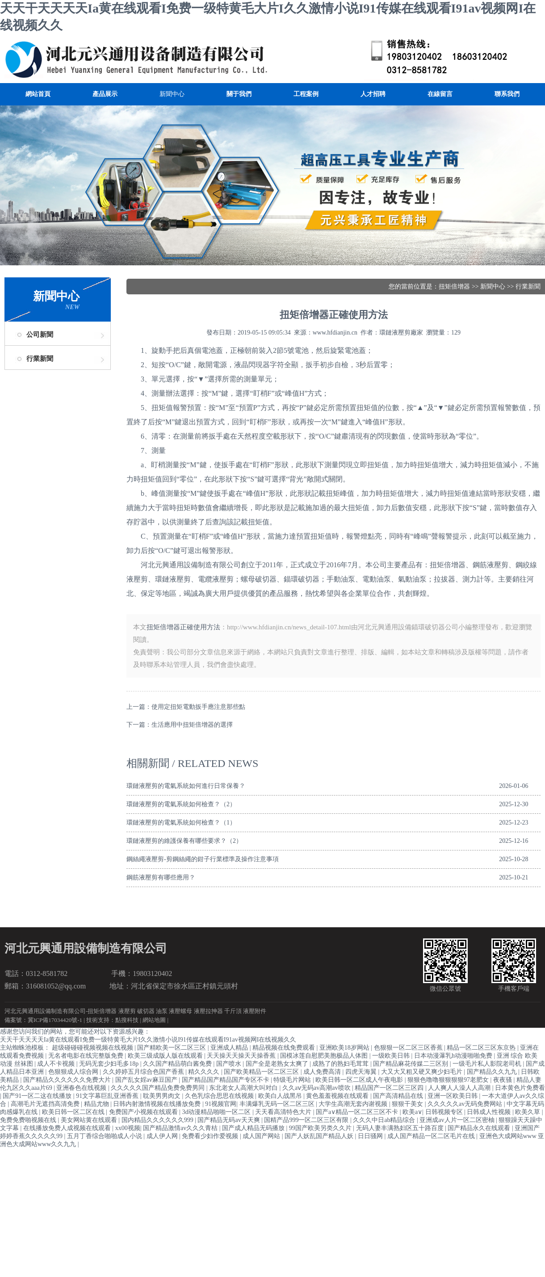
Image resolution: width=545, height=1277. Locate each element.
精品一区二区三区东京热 (482, 1047)
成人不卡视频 (56, 1063)
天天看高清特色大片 (284, 1112)
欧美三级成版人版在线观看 (166, 1055)
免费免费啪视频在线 (29, 1120)
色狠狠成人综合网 (74, 1071)
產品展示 (104, 94)
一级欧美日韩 (391, 1055)
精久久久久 (204, 1071)
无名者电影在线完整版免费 (86, 1055)
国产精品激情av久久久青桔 (181, 1128)
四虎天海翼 (361, 1071)
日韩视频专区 (445, 1112)
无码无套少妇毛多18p (109, 1063)
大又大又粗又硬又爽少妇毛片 (422, 1071)
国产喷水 (229, 1063)
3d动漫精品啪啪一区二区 (217, 1112)
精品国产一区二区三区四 (390, 1087)
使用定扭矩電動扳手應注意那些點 (198, 706)
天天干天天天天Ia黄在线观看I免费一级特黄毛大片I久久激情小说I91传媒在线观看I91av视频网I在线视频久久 (148, 1039)
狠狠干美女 (408, 1104)
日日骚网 (371, 1136)
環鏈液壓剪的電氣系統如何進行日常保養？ (185, 786)
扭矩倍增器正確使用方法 (183, 627)
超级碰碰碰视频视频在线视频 (93, 1047)
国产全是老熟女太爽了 (278, 1063)
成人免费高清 (323, 1071)
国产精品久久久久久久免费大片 (68, 1079)
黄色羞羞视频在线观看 (338, 1096)
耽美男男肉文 (162, 1096)
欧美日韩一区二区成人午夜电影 (360, 1079)
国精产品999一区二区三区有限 (307, 1120)
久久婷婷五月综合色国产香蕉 (144, 1071)
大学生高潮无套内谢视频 (354, 1104)
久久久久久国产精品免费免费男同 (158, 1087)
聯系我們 (507, 94)
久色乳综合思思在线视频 (220, 1096)
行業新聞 (39, 358)
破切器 (146, 1011)
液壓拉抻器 (208, 1011)
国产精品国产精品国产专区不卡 (226, 1079)
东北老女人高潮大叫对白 (244, 1087)
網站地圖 (154, 1020)
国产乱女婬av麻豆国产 (147, 1079)
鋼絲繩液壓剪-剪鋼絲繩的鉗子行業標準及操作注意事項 (202, 859)
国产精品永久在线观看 (480, 1128)
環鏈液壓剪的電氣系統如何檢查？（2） (181, 804)
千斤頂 (233, 1011)
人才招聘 (373, 94)
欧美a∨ (412, 1112)
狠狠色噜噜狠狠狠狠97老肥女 (448, 1079)
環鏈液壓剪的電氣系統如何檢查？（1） (181, 822)
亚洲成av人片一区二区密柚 (457, 1120)
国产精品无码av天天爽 (229, 1120)
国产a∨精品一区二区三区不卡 (358, 1112)
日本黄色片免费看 (520, 1087)
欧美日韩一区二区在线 (74, 1112)
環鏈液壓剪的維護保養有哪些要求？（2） (184, 840)
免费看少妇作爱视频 (211, 1136)
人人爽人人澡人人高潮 (460, 1087)
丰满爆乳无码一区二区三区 (277, 1104)
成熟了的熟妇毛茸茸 (341, 1063)
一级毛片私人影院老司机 (488, 1063)
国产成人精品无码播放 (254, 1128)
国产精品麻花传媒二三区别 (411, 1063)
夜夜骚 (503, 1079)
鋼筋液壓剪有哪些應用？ (160, 877)
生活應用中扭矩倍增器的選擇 (192, 724)
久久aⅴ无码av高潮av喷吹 (317, 1087)
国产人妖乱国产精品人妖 (320, 1136)
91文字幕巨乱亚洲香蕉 (108, 1096)
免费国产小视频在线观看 (144, 1112)
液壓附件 (254, 1011)
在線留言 (440, 94)
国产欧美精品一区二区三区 (262, 1071)
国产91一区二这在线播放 (38, 1096)
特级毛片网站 (293, 1079)
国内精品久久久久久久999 (158, 1120)
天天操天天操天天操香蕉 (242, 1055)
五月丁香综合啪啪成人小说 (105, 1136)
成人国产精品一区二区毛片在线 (432, 1136)
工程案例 (306, 94)
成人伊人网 (163, 1136)
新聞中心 (171, 94)
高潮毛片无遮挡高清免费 (46, 1104)
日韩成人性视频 (489, 1112)
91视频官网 (220, 1104)
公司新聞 (39, 334)
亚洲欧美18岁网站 (345, 1047)
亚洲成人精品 (230, 1047)
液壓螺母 (180, 1011)
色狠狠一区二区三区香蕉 (409, 1047)
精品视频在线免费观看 (284, 1047)
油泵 (162, 1011)
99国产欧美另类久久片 (321, 1128)
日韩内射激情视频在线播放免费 (157, 1104)
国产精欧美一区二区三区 (172, 1047)
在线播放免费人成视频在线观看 (68, 1128)
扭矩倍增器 (454, 286)
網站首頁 (37, 94)
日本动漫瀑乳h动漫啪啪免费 (454, 1055)
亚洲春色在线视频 (82, 1087)
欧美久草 (528, 1112)
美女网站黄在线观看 (90, 1120)
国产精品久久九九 (493, 1071)
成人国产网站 (262, 1136)
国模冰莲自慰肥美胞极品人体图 (324, 1055)
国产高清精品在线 (399, 1096)
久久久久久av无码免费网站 (466, 1104)
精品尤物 (97, 1104)
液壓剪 (127, 1011)
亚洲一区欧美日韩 (453, 1096)
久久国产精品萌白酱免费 (178, 1063)
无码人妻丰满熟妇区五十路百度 (400, 1128)
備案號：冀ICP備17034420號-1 (43, 1020)
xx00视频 (127, 1128)
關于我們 (239, 94)
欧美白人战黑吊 (281, 1096)
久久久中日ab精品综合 (385, 1120)
